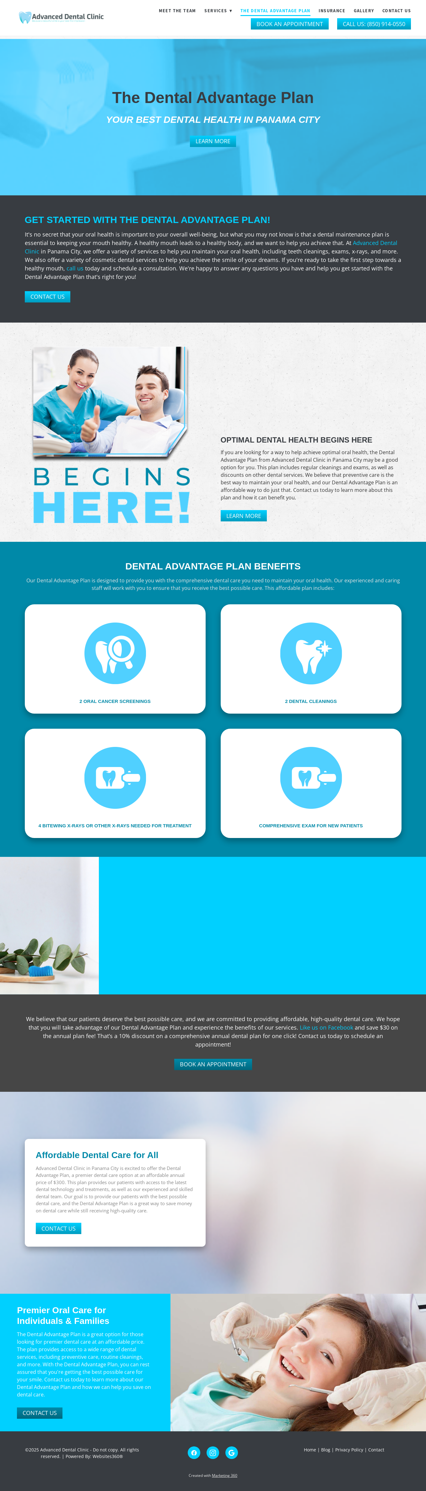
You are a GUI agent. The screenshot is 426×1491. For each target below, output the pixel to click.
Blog (325, 1450)
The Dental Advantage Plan (275, 11)
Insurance (332, 11)
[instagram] (213, 1452)
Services (218, 11)
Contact (376, 1450)
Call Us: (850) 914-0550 (374, 24)
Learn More (213, 141)
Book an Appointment (289, 24)
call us (75, 268)
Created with (213, 1475)
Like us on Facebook (326, 1027)
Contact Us (396, 11)
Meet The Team (177, 11)
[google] (231, 1452)
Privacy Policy (349, 1450)
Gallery (364, 11)
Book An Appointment (213, 1064)
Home (310, 1450)
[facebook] (194, 1452)
